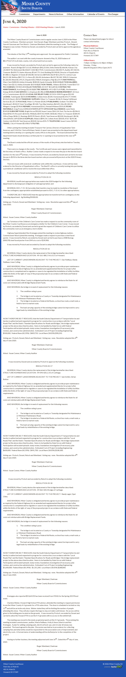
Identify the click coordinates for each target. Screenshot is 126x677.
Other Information (75, 14)
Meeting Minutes (27, 27)
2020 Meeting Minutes (45, 27)
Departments (39, 14)
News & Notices (56, 14)
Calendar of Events (95, 14)
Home (12, 14)
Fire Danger (113, 14)
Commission (24, 14)
